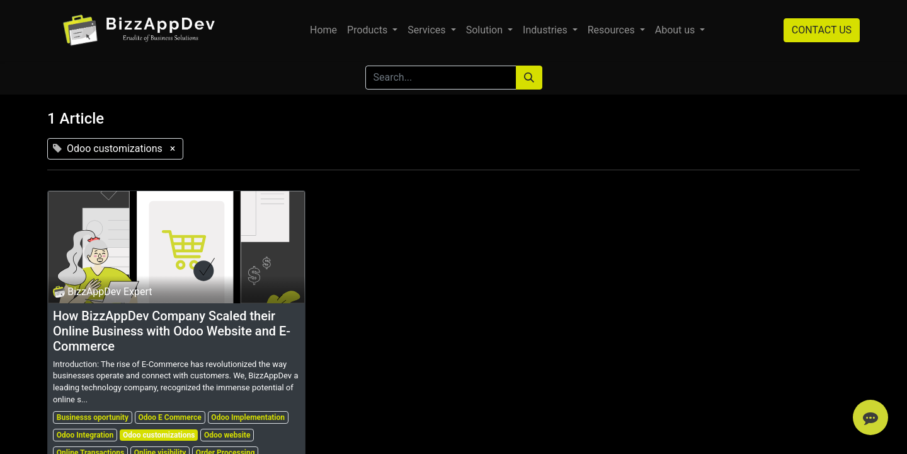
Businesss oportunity (92, 417)
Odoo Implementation (248, 417)
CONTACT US (822, 30)
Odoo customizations (159, 435)
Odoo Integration (85, 435)
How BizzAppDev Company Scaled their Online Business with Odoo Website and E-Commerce (171, 331)
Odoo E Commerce (170, 417)
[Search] (529, 78)
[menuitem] (323, 30)
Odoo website (227, 435)
